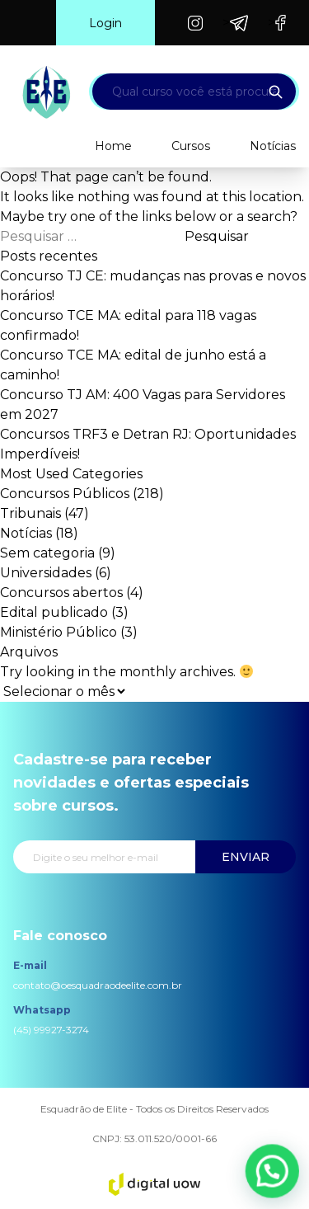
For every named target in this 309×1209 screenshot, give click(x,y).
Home (113, 146)
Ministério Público (58, 632)
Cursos (190, 146)
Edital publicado (54, 612)
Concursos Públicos (64, 493)
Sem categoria (47, 553)
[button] (274, 1177)
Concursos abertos (61, 592)
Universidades (45, 573)
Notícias (273, 146)
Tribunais (30, 513)
